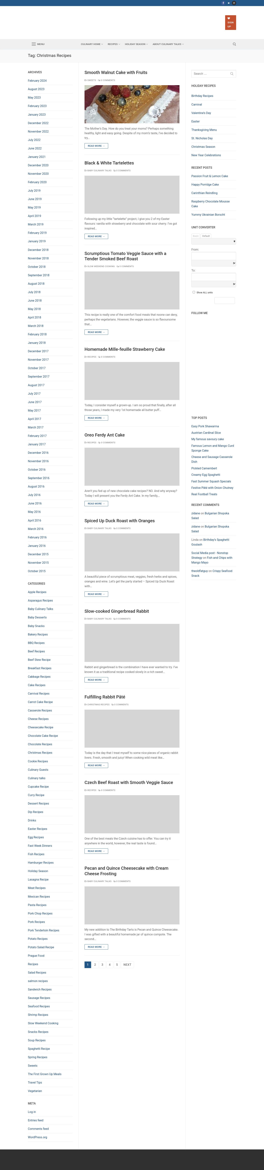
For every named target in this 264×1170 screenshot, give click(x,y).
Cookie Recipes (38, 761)
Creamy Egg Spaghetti (205, 475)
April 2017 (34, 419)
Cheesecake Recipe (40, 727)
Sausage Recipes (39, 998)
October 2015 (36, 571)
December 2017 (38, 351)
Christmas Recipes (97, 704)
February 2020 (37, 182)
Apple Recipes (37, 592)
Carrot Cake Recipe (40, 702)
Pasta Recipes (37, 905)
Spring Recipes (37, 1057)
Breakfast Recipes (40, 668)
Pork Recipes (36, 922)
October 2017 (36, 368)
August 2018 (36, 283)
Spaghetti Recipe (39, 1049)
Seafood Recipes (39, 1006)
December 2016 (38, 452)
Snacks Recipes (38, 1032)
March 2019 (35, 224)
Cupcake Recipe (38, 786)
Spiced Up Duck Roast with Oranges (120, 520)
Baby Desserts (37, 617)
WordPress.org (37, 1137)
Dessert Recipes (38, 803)
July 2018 (34, 292)
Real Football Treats (204, 494)
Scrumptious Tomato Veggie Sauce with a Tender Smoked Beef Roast (125, 256)
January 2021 (37, 157)
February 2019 (37, 233)
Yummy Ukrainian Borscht (208, 214)
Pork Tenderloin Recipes (43, 930)
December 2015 (38, 554)
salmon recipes (38, 981)
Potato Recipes (38, 939)
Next (127, 964)
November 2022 (38, 131)
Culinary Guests (38, 769)
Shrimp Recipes (38, 1015)
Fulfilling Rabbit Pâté (105, 697)
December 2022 (38, 123)
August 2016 (36, 486)
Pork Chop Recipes (40, 913)
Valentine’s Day (201, 113)
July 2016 (34, 495)
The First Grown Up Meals (44, 1074)
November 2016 (38, 461)
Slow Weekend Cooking (100, 266)
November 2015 (38, 562)
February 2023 (37, 106)
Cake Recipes (36, 685)
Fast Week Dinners (40, 845)
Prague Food (36, 955)
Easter (195, 121)
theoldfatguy (199, 571)
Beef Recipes (36, 651)
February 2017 (37, 436)
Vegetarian (35, 1091)
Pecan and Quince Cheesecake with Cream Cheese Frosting (126, 871)
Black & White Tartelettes (109, 163)
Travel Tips (35, 1082)
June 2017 (35, 402)
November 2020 (38, 173)
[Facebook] (223, 3)
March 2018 (35, 326)
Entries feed (35, 1120)
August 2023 (36, 89)
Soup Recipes (37, 1040)
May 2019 (34, 207)
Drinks (32, 820)
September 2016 (39, 478)
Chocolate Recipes (40, 744)
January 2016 (37, 546)
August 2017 (36, 385)
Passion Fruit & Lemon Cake (209, 176)
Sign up (231, 22)
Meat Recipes (37, 888)
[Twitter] (228, 3)
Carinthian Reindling (204, 193)
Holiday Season (38, 871)
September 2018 (39, 275)
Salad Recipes (37, 972)
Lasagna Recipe (38, 879)
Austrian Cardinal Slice (206, 432)
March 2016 (35, 529)
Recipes (90, 357)
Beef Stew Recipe (39, 660)
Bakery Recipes (38, 634)
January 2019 (37, 241)
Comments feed (38, 1129)
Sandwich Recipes (40, 989)
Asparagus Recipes (40, 600)
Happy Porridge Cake (205, 184)
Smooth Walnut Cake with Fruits (116, 72)
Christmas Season (203, 146)
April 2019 (34, 216)
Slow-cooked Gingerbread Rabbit (117, 611)
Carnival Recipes (39, 693)
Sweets (90, 80)
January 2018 (37, 343)
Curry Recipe (36, 795)
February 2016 (37, 537)
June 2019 (35, 199)
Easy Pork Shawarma (205, 426)
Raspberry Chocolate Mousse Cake (210, 204)
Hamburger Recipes (41, 862)
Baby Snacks (36, 626)
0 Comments (106, 80)
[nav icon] (38, 44)
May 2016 (34, 512)
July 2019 (34, 190)
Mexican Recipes (39, 896)
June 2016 (35, 503)
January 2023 (37, 114)
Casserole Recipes (40, 710)
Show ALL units (205, 292)
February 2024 (37, 80)
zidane (195, 513)
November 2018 (38, 258)
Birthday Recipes (202, 96)
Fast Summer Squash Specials (211, 481)
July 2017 (34, 393)
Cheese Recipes (38, 719)
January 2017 (37, 444)
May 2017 (34, 410)
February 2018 (37, 334)
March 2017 (35, 427)
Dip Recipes (35, 812)
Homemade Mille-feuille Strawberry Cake (125, 349)
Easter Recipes (37, 829)
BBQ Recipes (36, 643)
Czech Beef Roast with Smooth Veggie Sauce (129, 782)
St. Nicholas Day (202, 138)
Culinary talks (36, 778)
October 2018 (36, 267)
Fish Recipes (36, 854)
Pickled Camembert (204, 468)
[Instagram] (234, 3)
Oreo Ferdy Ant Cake (105, 435)
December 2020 (38, 165)
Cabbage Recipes (39, 676)
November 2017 (38, 359)
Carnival (196, 104)
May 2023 (34, 97)
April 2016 (34, 520)
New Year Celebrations (206, 155)
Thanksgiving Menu (204, 130)
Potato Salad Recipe (41, 947)
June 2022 (35, 148)
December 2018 (38, 250)
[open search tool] (234, 44)
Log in (32, 1112)
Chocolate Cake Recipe (43, 736)
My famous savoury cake (207, 439)
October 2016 (36, 469)
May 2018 (34, 309)
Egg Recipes (36, 837)
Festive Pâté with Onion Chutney (212, 488)
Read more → (96, 145)
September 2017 (39, 376)
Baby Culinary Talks (98, 170)
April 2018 (34, 317)
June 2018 (35, 300)
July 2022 (34, 140)
